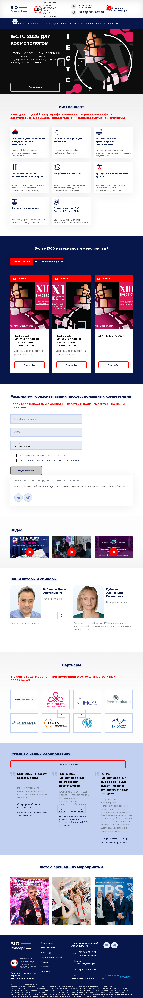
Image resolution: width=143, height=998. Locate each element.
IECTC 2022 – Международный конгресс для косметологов (68, 342)
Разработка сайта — (110, 975)
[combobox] (46, 446)
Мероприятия (35, 23)
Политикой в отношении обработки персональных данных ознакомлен (49, 462)
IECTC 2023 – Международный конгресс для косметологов (26, 342)
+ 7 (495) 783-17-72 (88, 6)
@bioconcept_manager (91, 13)
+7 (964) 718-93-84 (86, 954)
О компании (18, 23)
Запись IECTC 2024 (111, 337)
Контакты (113, 23)
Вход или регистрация (120, 9)
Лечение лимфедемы (24, 560)
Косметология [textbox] (22, 448)
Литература (51, 23)
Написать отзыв (112, 762)
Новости (100, 23)
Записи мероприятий (72, 23)
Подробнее (24, 86)
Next (137, 61)
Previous (4, 61)
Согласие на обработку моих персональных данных (43, 457)
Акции (89, 23)
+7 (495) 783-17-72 (86, 951)
